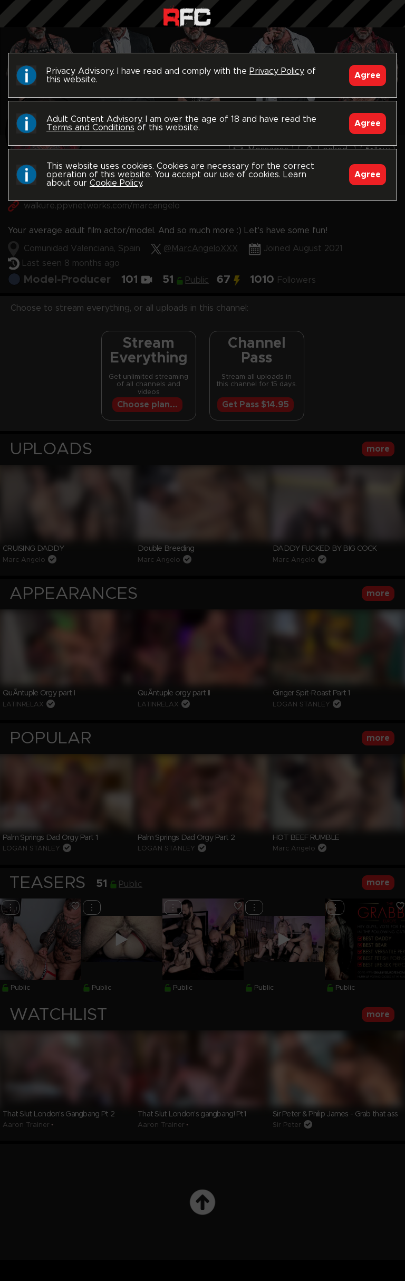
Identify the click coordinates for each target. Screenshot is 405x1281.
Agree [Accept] (367, 75)
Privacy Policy (276, 71)
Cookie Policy (116, 183)
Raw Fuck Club (187, 16)
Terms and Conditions (90, 127)
